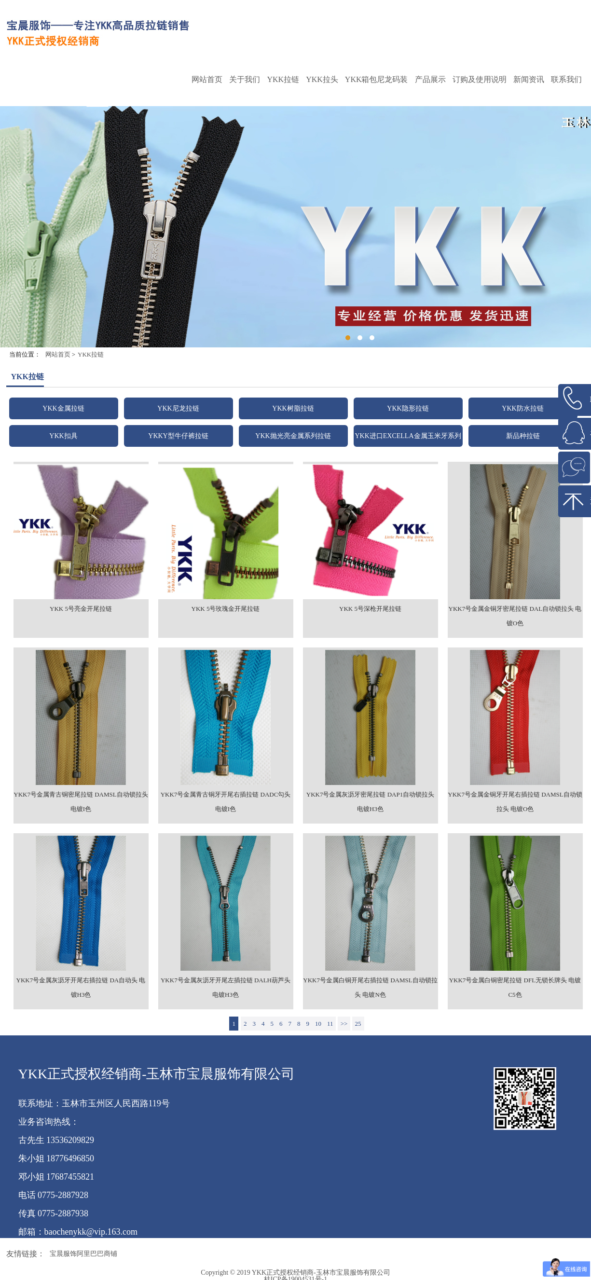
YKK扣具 (63, 436)
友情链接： (25, 1254)
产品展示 (430, 79)
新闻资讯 (528, 79)
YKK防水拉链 (522, 408)
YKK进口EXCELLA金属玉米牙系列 (408, 436)
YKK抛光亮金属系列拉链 (292, 436)
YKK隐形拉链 (407, 408)
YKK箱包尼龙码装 (376, 79)
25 (358, 1023)
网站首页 (207, 79)
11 (330, 1023)
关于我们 (244, 79)
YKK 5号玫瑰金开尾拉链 (226, 608)
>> (344, 1023)
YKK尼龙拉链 (178, 408)
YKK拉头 (322, 79)
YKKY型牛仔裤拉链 (178, 436)
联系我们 (566, 79)
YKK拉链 (283, 79)
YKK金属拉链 (63, 408)
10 (318, 1023)
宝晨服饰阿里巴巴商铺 (83, 1253)
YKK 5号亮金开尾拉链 (81, 608)
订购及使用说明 (480, 79)
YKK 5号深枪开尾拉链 (370, 608)
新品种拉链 (523, 436)
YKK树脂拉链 (293, 408)
